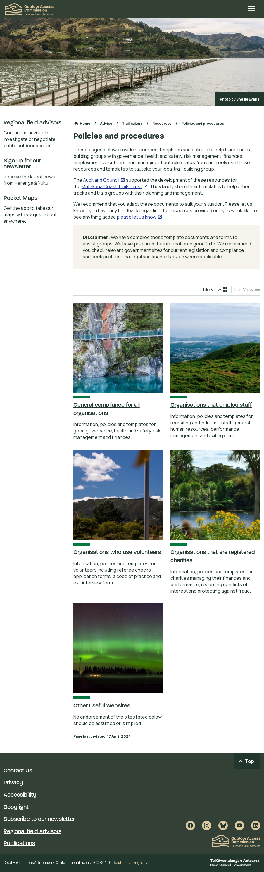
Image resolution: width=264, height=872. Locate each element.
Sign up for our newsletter (22, 164)
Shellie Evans (247, 99)
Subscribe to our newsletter (39, 819)
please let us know (136, 217)
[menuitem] (215, 289)
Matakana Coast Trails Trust (112, 186)
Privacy (13, 783)
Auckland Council (101, 180)
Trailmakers (132, 123)
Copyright (16, 807)
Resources (162, 123)
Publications (19, 844)
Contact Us (18, 771)
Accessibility (20, 795)
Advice (106, 123)
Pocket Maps (20, 198)
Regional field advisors (32, 123)
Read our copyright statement (136, 862)
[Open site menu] (251, 9)
